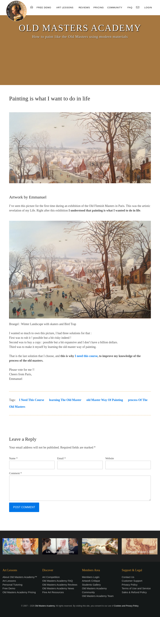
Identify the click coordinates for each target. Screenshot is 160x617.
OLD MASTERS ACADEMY (80, 28)
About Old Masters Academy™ (20, 577)
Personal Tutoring (12, 584)
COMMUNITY (114, 7)
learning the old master (65, 400)
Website (109, 458)
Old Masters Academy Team (98, 596)
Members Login (90, 577)
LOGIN (148, 7)
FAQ (130, 7)
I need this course (86, 356)
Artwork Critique (91, 580)
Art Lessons (9, 580)
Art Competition (51, 577)
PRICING (99, 7)
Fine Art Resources (53, 592)
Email (61, 458)
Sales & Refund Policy (134, 592)
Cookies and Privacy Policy (126, 606)
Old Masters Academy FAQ (57, 580)
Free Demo (9, 588)
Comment (15, 473)
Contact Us (128, 577)
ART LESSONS (65, 7)
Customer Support (132, 580)
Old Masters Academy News (58, 588)
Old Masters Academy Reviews (59, 584)
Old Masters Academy (45, 606)
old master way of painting (104, 400)
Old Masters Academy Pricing (19, 592)
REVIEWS (84, 7)
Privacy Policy (129, 584)
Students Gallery (91, 584)
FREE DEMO (44, 7)
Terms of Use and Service (136, 588)
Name (13, 458)
